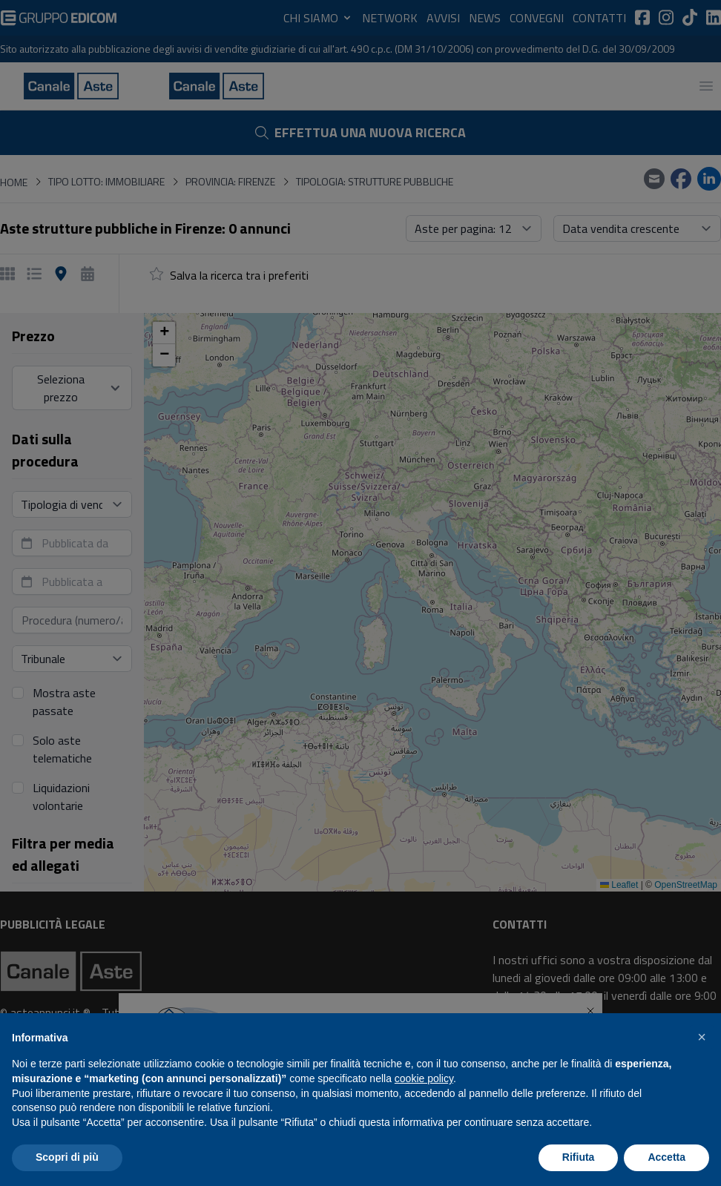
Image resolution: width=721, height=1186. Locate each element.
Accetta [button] (666, 1157)
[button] (702, 1037)
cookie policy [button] (424, 1078)
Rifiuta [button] (578, 1157)
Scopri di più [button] (67, 1157)
